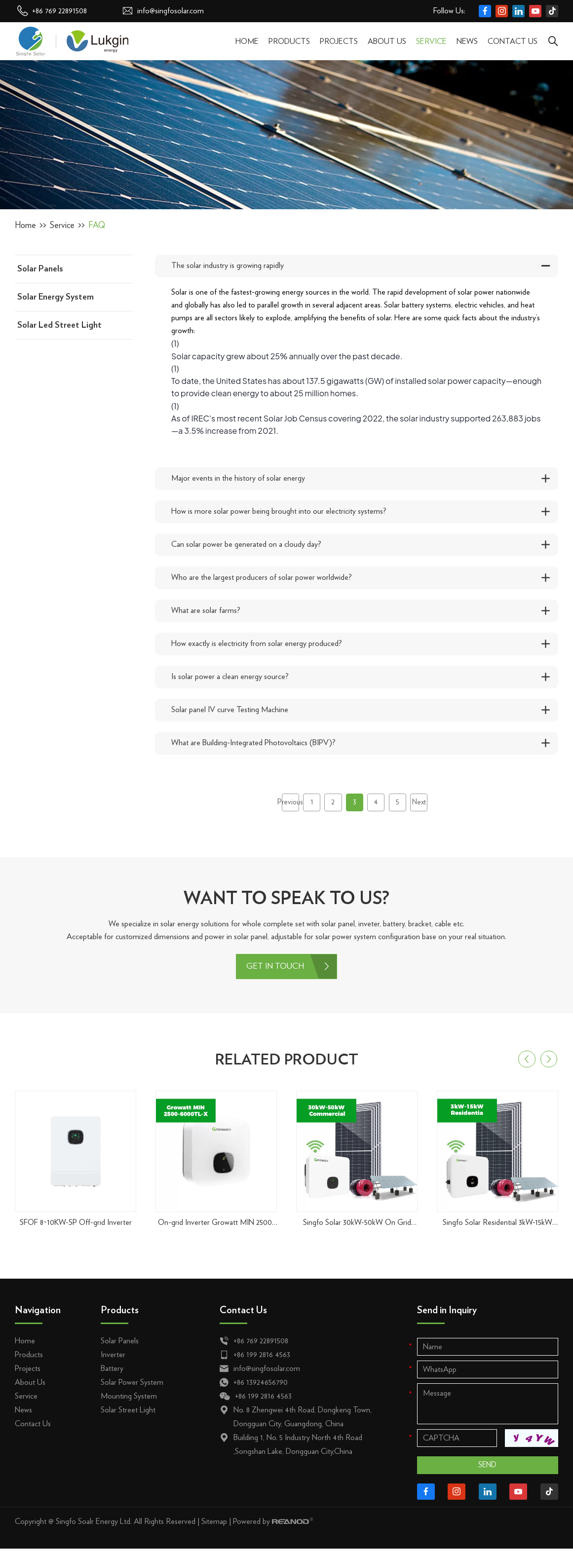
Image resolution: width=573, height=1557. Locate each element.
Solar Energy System (55, 297)
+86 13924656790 (260, 1388)
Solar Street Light (128, 1415)
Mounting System (129, 1401)
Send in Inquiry (447, 1316)
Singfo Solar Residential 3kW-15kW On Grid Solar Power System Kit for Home (497, 1229)
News (467, 41)
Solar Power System (132, 1388)
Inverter (113, 1360)
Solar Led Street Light (59, 325)
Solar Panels (40, 269)
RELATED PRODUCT (286, 1064)
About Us (387, 41)
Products (289, 41)
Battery (112, 1374)
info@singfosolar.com (170, 11)
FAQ (98, 225)
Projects (339, 41)
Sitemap (214, 1530)
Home (247, 41)
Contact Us (512, 41)
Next (428, 805)
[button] (526, 1065)
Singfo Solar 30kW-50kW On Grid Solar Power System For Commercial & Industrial (357, 1229)
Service (431, 41)
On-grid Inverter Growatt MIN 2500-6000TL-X (216, 1229)
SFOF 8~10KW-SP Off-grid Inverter (76, 1228)
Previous (280, 805)
